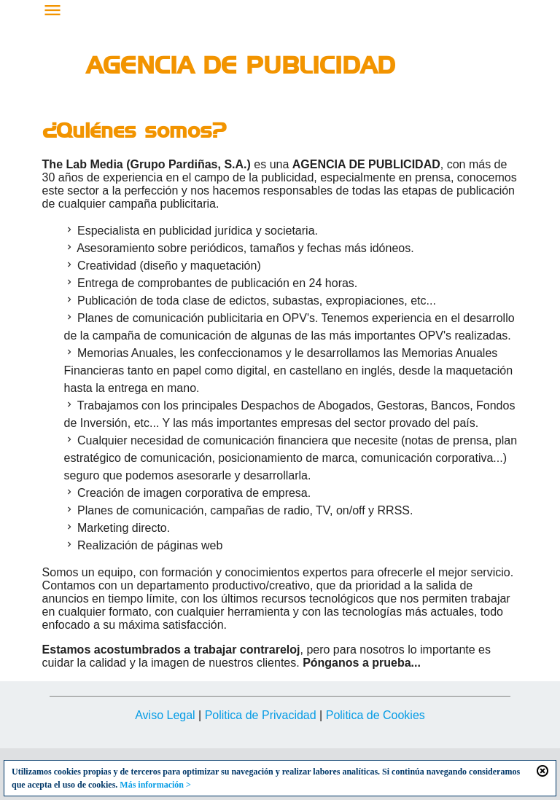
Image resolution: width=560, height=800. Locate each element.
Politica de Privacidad (260, 715)
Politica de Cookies (375, 715)
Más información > (155, 785)
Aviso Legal (165, 715)
